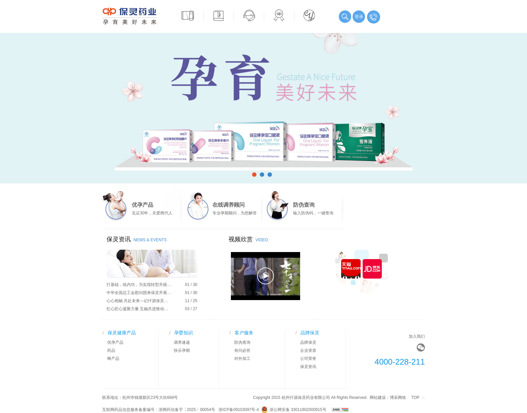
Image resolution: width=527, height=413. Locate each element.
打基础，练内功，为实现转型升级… (139, 284)
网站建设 (378, 397)
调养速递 (182, 342)
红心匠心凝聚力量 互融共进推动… (137, 308)
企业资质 (308, 350)
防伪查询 (242, 342)
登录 (359, 16)
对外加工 (242, 358)
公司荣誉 (308, 358)
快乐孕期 (182, 350)
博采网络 (398, 397)
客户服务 (244, 332)
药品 (111, 350)
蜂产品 (113, 358)
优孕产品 (115, 342)
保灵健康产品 (122, 332)
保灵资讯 (308, 366)
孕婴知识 (183, 332)
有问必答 (242, 350)
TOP (415, 397)
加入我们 (417, 336)
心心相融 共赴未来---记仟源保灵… (137, 300)
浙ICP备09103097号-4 (239, 409)
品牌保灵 (309, 332)
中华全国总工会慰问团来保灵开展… (139, 292)
